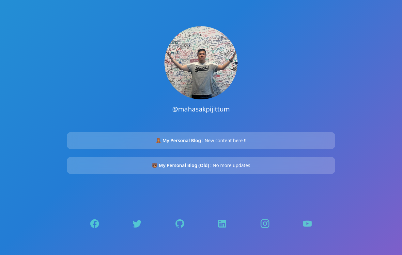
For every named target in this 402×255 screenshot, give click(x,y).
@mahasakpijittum (201, 109)
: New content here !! (201, 140)
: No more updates (201, 165)
